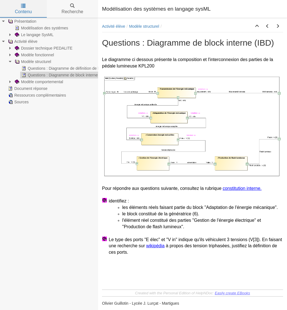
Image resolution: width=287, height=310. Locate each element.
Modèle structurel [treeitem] (32, 61)
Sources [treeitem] (18, 102)
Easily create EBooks (232, 293)
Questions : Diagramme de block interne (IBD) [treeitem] (64, 75)
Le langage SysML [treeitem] (34, 34)
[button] (257, 26)
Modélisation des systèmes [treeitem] (41, 28)
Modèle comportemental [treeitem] (38, 81)
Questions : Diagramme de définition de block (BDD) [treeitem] (69, 68)
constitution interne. (242, 188)
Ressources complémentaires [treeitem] (36, 95)
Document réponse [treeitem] (27, 88)
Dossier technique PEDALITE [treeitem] (43, 48)
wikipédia (155, 245)
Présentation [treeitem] (21, 21)
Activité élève (113, 26)
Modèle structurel (144, 26)
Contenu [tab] (23, 9)
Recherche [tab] (72, 9)
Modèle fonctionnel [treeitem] (34, 55)
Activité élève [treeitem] (22, 41)
